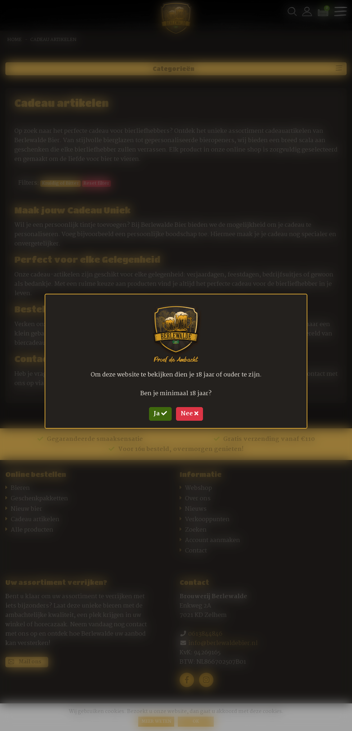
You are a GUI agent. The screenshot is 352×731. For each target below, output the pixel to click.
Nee (189, 414)
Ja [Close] (160, 414)
